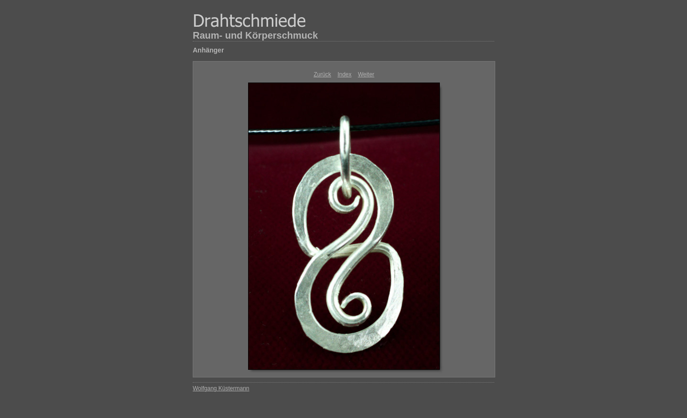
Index (344, 74)
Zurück (322, 74)
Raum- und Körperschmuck (255, 35)
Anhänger (208, 50)
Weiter (366, 74)
